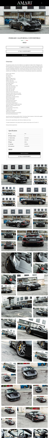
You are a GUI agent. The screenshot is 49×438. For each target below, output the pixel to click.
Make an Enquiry (24, 153)
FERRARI (24, 55)
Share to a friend (24, 47)
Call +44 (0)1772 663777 (24, 51)
